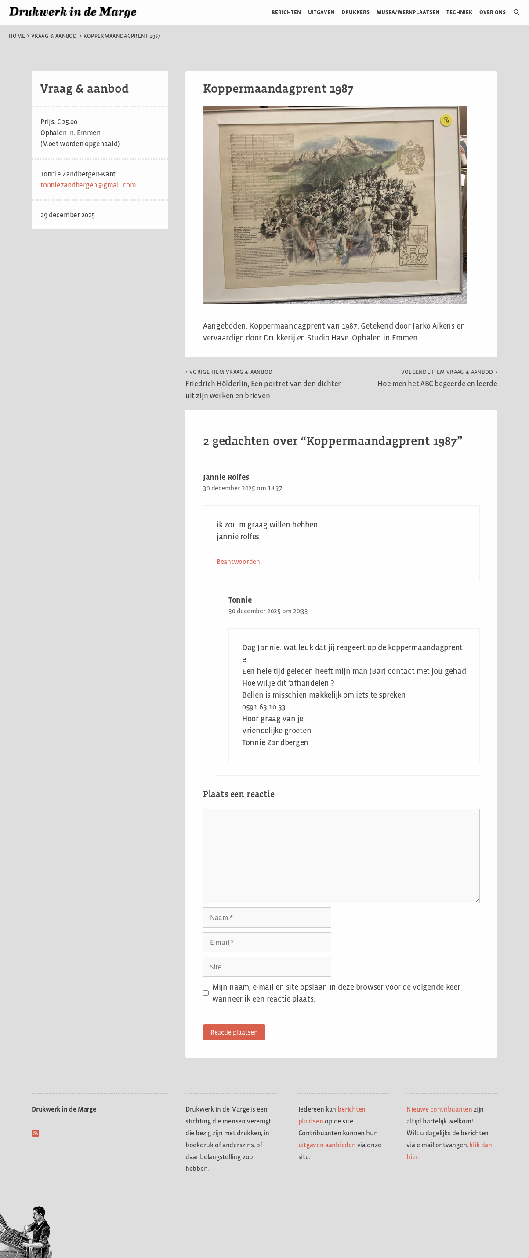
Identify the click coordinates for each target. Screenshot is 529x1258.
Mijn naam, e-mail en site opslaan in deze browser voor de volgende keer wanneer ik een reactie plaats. (336, 993)
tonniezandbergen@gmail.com (88, 185)
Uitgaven (321, 12)
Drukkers (355, 12)
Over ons (492, 12)
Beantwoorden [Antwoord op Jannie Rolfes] (238, 561)
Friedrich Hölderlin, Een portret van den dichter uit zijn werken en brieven (263, 384)
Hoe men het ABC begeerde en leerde (437, 378)
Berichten (286, 12)
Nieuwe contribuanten (439, 1109)
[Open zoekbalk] (513, 12)
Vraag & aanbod (54, 36)
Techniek (459, 12)
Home (17, 36)
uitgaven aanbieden (327, 1144)
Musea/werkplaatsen (408, 12)
